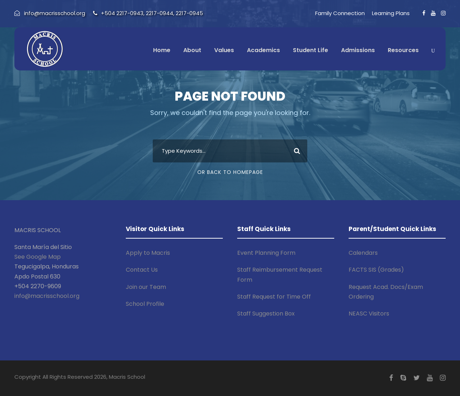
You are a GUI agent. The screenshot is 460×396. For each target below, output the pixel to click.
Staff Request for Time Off (274, 297)
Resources (403, 50)
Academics (263, 50)
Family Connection (340, 13)
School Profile (145, 304)
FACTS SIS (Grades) (376, 270)
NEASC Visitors (369, 313)
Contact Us (142, 270)
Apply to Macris (148, 253)
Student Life (310, 50)
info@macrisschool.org (46, 296)
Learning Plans (391, 13)
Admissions (358, 50)
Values (224, 50)
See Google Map (37, 257)
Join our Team (146, 287)
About (192, 50)
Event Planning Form (266, 253)
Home (161, 50)
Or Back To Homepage (230, 172)
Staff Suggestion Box (266, 313)
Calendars (363, 253)
